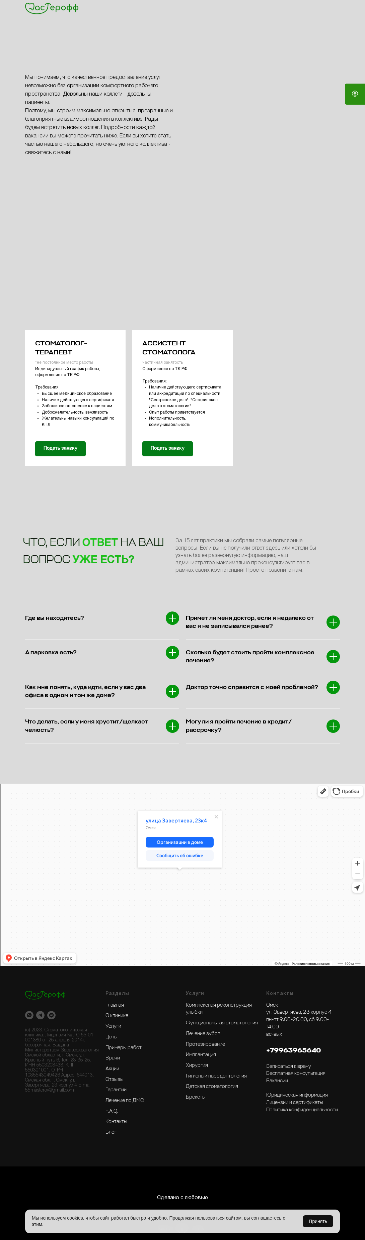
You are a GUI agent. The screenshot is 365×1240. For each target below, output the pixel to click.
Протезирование (205, 1044)
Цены (111, 1037)
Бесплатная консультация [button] (295, 1073)
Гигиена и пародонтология (216, 1076)
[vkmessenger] (51, 1015)
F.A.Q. (111, 1111)
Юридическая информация (297, 1095)
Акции (112, 1068)
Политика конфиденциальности (302, 1110)
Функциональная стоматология (222, 1023)
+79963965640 (293, 1050)
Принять (318, 1221)
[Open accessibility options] (355, 94)
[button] (75, 296)
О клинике (116, 1015)
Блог (111, 1132)
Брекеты (196, 1097)
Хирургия (197, 1065)
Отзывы (114, 1079)
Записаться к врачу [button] (288, 1066)
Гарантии (116, 1090)
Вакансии (277, 1081)
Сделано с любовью (182, 1198)
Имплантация (201, 1054)
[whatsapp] (29, 1015)
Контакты (116, 1121)
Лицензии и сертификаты (294, 1102)
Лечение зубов (203, 1033)
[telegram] (40, 1015)
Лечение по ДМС (124, 1100)
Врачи (112, 1058)
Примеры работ (123, 1047)
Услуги (113, 1026)
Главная (114, 1005)
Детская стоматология (212, 1086)
